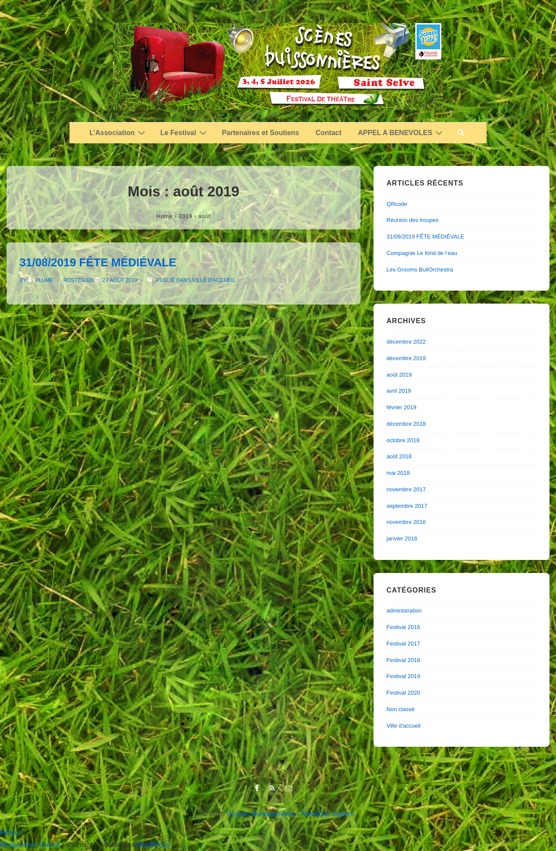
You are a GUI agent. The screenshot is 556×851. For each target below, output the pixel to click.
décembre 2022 (406, 341)
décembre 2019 (406, 358)
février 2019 (402, 407)
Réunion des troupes (413, 220)
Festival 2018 (403, 660)
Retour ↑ (13, 832)
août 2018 (399, 456)
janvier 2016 (402, 538)
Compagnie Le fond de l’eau (422, 253)
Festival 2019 (403, 676)
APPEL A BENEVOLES (401, 132)
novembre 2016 (406, 522)
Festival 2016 (403, 627)
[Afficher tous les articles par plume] (41, 280)
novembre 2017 (406, 489)
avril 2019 (399, 390)
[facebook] (259, 788)
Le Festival (184, 132)
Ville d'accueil (213, 280)
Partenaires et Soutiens (260, 132)
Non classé (400, 709)
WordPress (153, 844)
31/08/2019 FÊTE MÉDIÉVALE (98, 262)
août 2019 (399, 374)
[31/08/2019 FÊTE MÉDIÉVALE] (120, 280)
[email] (290, 788)
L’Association (118, 132)
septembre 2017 (407, 506)
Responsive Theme (30, 844)
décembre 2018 (406, 424)
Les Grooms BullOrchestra (420, 269)
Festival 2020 (403, 692)
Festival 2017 (403, 643)
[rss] (274, 788)
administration (404, 610)
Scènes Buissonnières (261, 814)
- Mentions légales (326, 814)
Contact (329, 132)
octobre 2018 (403, 440)
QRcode (397, 204)
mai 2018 (398, 473)
